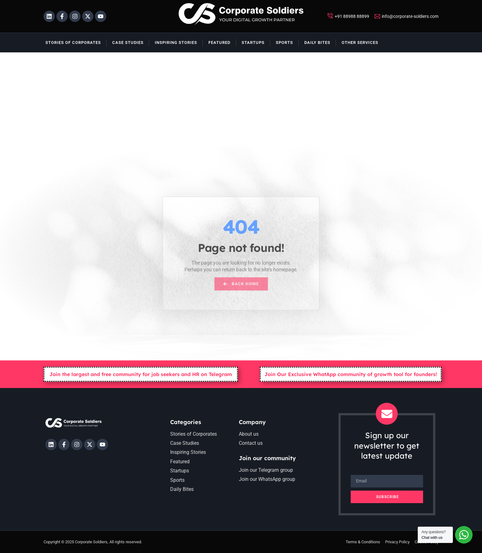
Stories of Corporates (73, 42)
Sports (284, 42)
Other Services (360, 42)
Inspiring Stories (176, 42)
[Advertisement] (241, 99)
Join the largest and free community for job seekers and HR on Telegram (141, 374)
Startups (253, 42)
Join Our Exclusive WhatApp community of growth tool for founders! (351, 374)
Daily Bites (317, 42)
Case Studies (128, 42)
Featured (219, 42)
